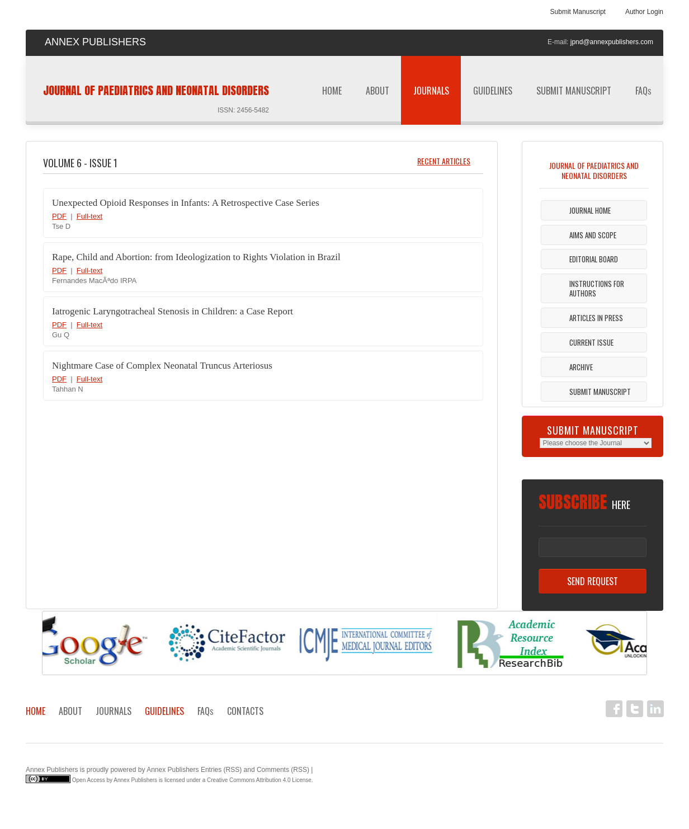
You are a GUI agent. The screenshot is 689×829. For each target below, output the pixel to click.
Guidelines (492, 94)
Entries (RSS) (221, 770)
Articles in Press (596, 317)
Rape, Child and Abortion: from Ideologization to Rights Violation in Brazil (196, 257)
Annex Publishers (52, 770)
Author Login (644, 12)
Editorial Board (593, 259)
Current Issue (591, 342)
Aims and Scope (592, 235)
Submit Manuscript (578, 12)
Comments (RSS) (283, 770)
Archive (581, 367)
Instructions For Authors (596, 288)
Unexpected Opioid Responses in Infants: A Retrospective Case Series (185, 202)
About (377, 90)
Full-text (89, 216)
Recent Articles (443, 161)
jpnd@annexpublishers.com (611, 42)
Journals (431, 94)
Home (332, 90)
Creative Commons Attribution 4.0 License (259, 780)
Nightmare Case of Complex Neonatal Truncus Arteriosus (162, 365)
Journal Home (590, 210)
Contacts (245, 711)
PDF (59, 216)
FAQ (643, 90)
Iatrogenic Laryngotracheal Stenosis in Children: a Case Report (172, 311)
